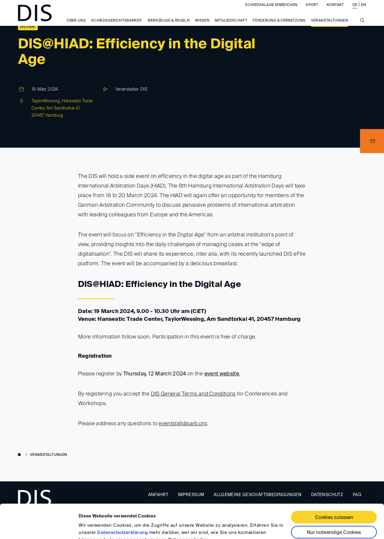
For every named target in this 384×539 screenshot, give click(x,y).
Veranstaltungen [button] (329, 26)
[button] (372, 141)
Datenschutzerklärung (122, 503)
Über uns (76, 26)
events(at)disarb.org (183, 423)
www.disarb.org (20, 455)
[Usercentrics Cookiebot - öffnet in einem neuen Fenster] (39, 527)
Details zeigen (94, 527)
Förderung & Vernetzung (279, 26)
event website (221, 374)
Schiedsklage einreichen (271, 11)
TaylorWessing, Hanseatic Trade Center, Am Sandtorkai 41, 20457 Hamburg (62, 108)
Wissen (202, 26)
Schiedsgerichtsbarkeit (116, 26)
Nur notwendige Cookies (334, 503)
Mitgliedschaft (231, 26)
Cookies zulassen (334, 488)
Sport (312, 11)
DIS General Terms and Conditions (193, 394)
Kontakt (335, 11)
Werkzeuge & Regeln (169, 26)
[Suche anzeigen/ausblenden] (362, 29)
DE (355, 11)
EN (363, 11)
